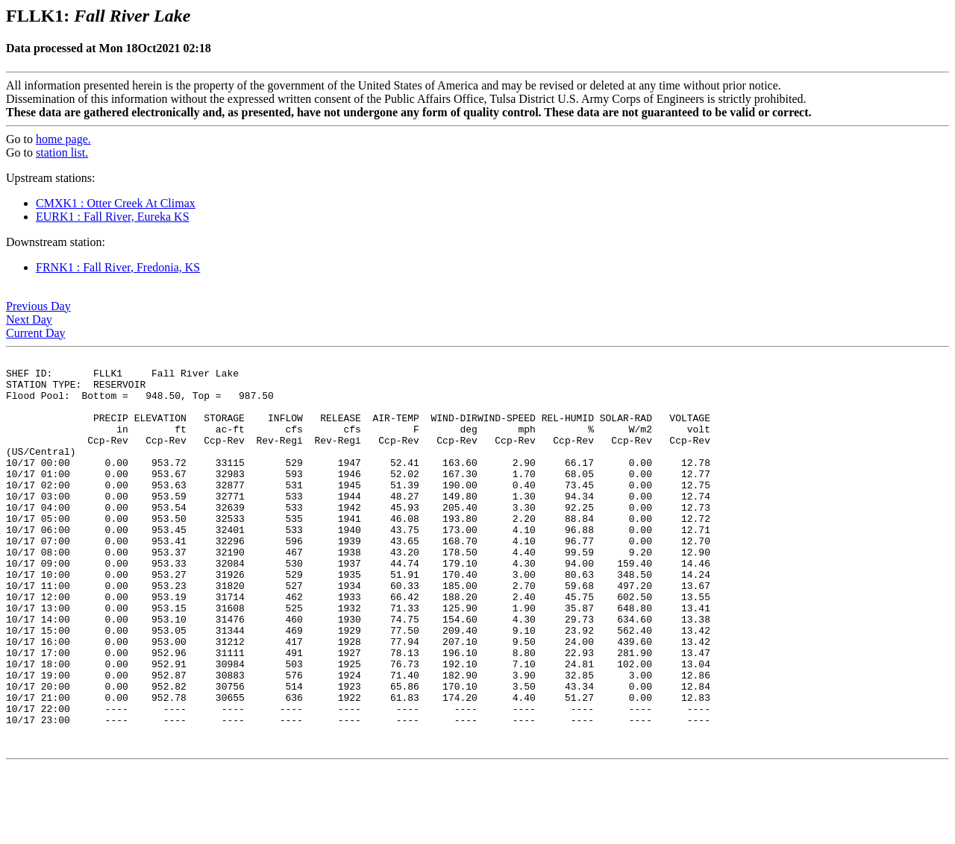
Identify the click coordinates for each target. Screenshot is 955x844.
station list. (62, 152)
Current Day (36, 333)
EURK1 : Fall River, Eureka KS (113, 216)
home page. (63, 139)
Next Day (29, 319)
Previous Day (38, 306)
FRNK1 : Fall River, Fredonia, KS (118, 267)
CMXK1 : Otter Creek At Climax (115, 203)
